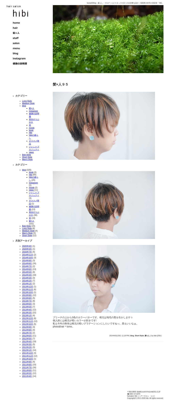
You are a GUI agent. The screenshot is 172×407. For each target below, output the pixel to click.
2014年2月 (27, 281)
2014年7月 (27, 266)
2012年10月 (27, 324)
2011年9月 (27, 362)
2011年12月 (27, 353)
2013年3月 (27, 312)
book (31, 130)
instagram (33, 111)
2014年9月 (27, 260)
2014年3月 (27, 278)
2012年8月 (27, 330)
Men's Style (27, 159)
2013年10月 (27, 292)
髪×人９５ (60, 84)
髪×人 (31, 108)
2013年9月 (27, 295)
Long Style (27, 101)
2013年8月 (27, 298)
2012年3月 (27, 344)
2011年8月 (27, 364)
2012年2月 (27, 347)
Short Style (27, 157)
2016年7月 (27, 252)
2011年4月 (27, 376)
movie (31, 128)
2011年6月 (27, 370)
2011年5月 (27, 373)
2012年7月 (27, 333)
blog (24, 106)
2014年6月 (27, 269)
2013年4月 (27, 310)
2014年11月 (27, 255)
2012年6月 (27, 336)
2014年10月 (27, 257)
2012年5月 (27, 338)
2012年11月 (27, 321)
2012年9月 (27, 327)
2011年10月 (27, 359)
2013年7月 (27, 301)
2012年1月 (27, 350)
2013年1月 (27, 315)
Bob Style (26, 155)
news (31, 152)
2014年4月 (27, 275)
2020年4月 (27, 246)
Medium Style (28, 103)
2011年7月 (27, 367)
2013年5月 (27, 307)
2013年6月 (27, 304)
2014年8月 (27, 263)
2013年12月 (27, 286)
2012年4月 (27, 341)
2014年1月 (27, 284)
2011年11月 (27, 356)
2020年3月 (27, 249)
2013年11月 (27, 289)
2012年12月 (27, 318)
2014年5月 (27, 272)
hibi (30, 132)
